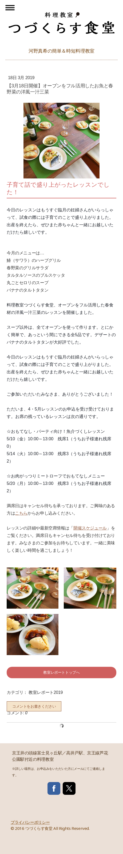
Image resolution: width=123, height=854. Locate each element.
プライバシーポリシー (30, 822)
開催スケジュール (90, 528)
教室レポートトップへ (61, 672)
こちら (21, 513)
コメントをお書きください (34, 706)
